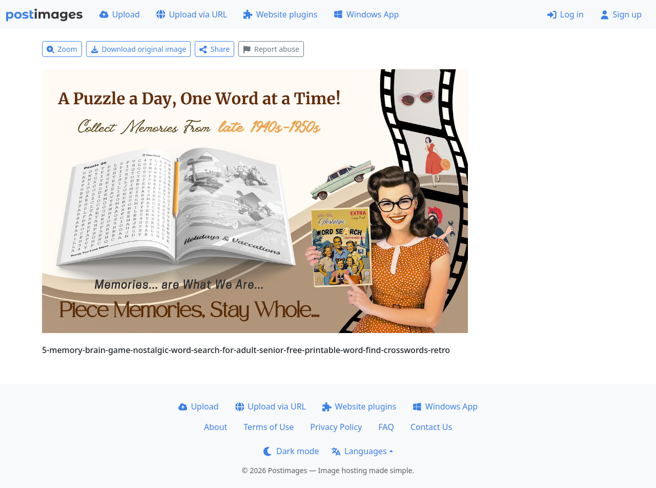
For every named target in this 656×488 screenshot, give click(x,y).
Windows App (366, 14)
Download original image (139, 49)
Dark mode (291, 451)
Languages (359, 451)
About (215, 427)
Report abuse (271, 49)
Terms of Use (268, 427)
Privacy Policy (336, 427)
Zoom (62, 49)
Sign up (621, 14)
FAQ (386, 427)
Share (214, 49)
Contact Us (431, 427)
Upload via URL (191, 14)
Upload (119, 14)
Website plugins (280, 14)
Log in (565, 14)
